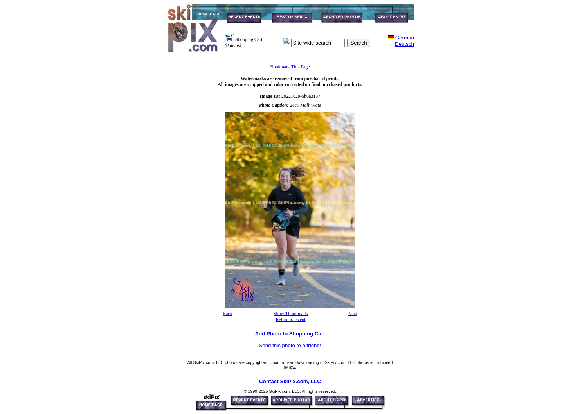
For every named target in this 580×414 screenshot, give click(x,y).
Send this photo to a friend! (290, 345)
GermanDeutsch (404, 41)
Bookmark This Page (290, 67)
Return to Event (291, 319)
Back (227, 313)
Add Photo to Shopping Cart (290, 334)
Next (352, 313)
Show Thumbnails (291, 313)
